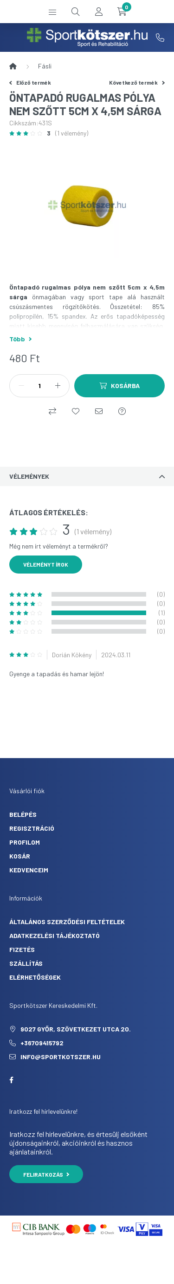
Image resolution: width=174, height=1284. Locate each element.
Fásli (45, 66)
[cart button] (122, 11)
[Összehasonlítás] (52, 411)
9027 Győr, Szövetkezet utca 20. (75, 1029)
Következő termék (137, 82)
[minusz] (21, 386)
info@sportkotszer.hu (60, 1057)
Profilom (24, 842)
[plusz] (57, 386)
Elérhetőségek (35, 977)
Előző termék (30, 82)
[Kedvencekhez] (75, 411)
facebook (11, 1080)
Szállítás (26, 963)
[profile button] (99, 11)
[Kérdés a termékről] (122, 411)
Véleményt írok (45, 564)
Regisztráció (31, 828)
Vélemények (29, 476)
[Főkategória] (13, 66)
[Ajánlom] (99, 411)
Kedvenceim (28, 870)
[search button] (75, 11)
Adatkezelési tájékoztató (54, 935)
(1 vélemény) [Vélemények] (71, 133)
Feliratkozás (46, 1174)
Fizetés (22, 949)
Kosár (19, 856)
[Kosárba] (119, 385)
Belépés (23, 814)
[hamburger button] (52, 11)
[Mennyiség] (39, 386)
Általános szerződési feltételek (67, 922)
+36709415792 (160, 37)
